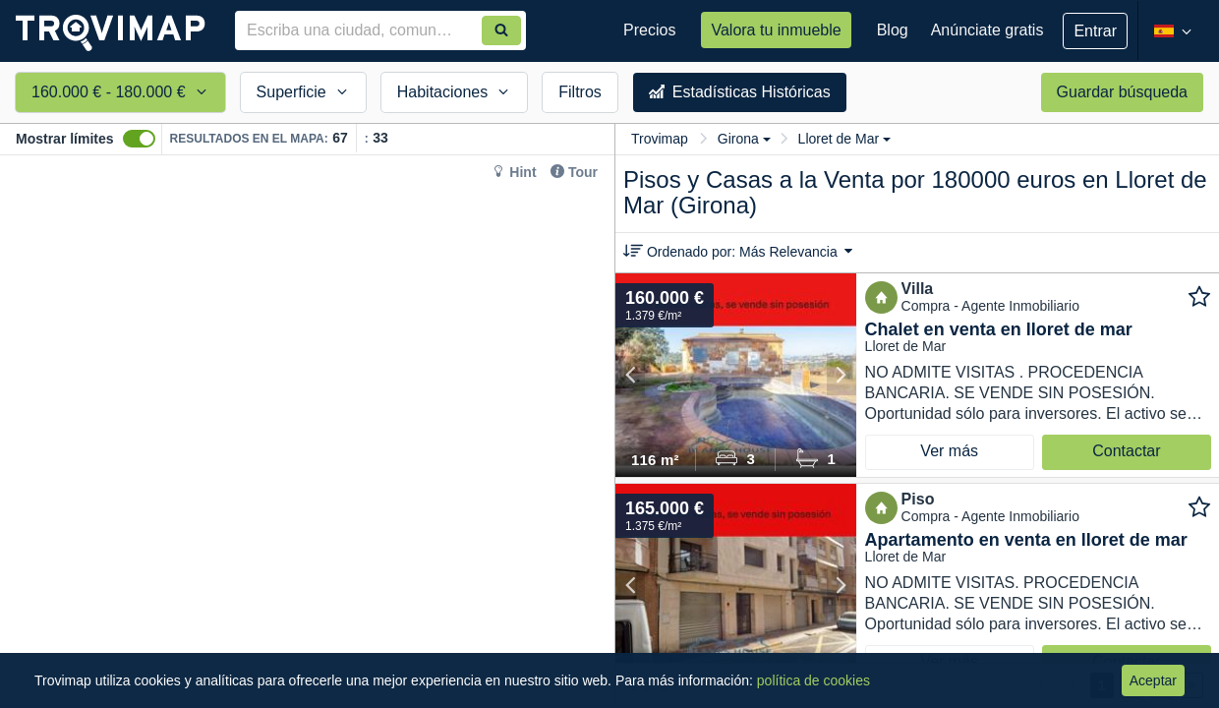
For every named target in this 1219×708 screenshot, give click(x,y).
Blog (892, 30)
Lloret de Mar (844, 139)
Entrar (1095, 31)
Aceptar (1153, 680)
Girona (744, 139)
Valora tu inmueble (776, 30)
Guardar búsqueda (1122, 92)
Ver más (949, 450)
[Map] (307, 431)
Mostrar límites (65, 139)
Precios (649, 30)
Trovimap (659, 139)
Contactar (1126, 450)
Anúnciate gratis (987, 30)
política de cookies (813, 680)
